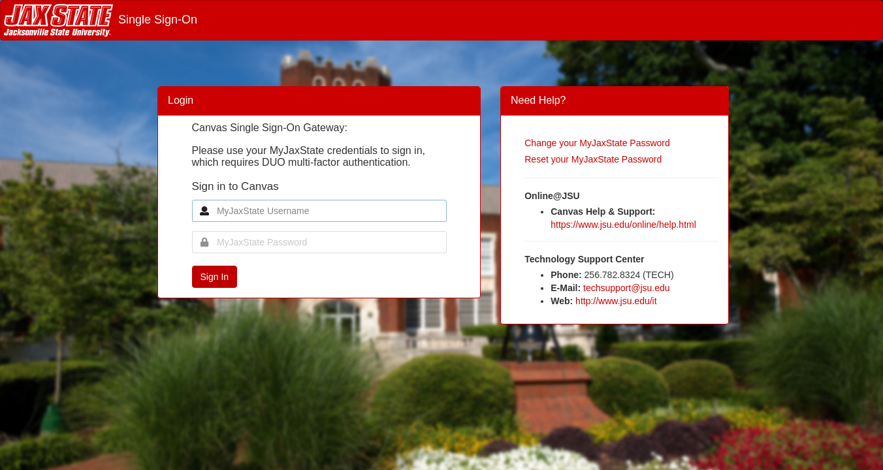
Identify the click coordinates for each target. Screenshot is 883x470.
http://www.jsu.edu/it (616, 301)
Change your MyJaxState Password (597, 143)
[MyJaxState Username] (319, 211)
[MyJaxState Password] (319, 242)
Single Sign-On (100, 19)
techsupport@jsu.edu (626, 288)
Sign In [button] (215, 277)
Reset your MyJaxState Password (593, 159)
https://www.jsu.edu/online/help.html (623, 224)
